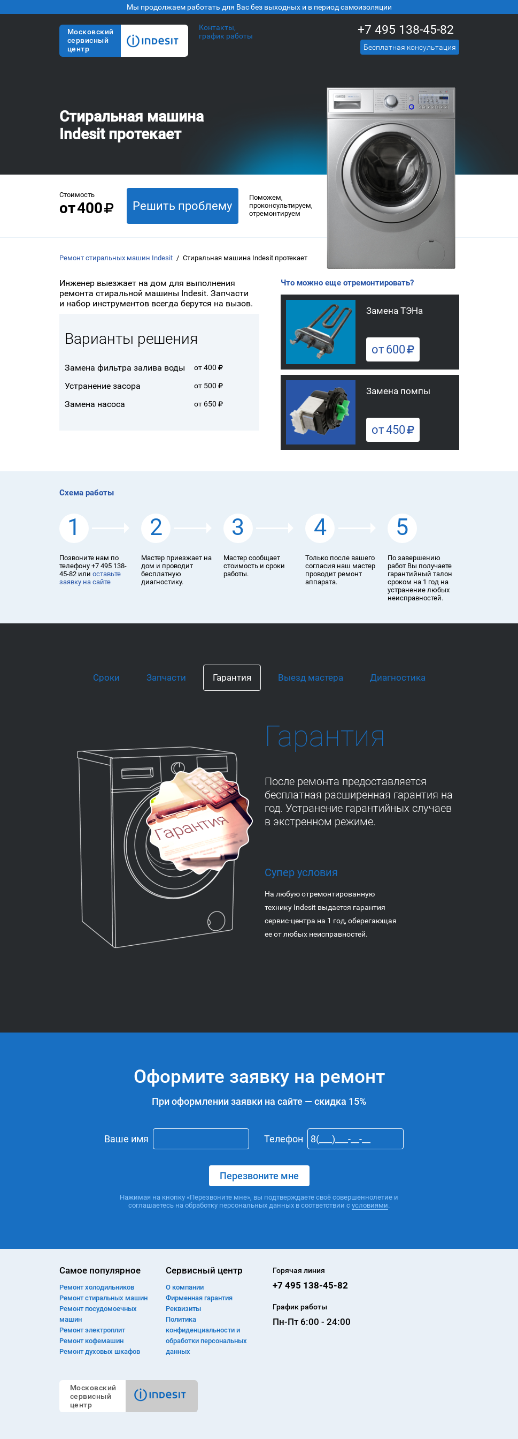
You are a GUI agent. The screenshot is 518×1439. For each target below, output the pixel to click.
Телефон (283, 1138)
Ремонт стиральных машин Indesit (116, 258)
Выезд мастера (310, 677)
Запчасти (166, 677)
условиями (370, 1205)
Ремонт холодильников (96, 1287)
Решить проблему (182, 206)
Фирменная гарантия (199, 1298)
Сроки (106, 677)
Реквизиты (183, 1309)
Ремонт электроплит (92, 1330)
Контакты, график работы (226, 31)
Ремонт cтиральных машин (103, 1298)
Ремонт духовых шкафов (99, 1351)
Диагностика (398, 677)
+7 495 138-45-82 (406, 29)
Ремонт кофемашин (91, 1341)
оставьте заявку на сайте (90, 578)
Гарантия (232, 677)
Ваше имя (126, 1138)
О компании (185, 1287)
